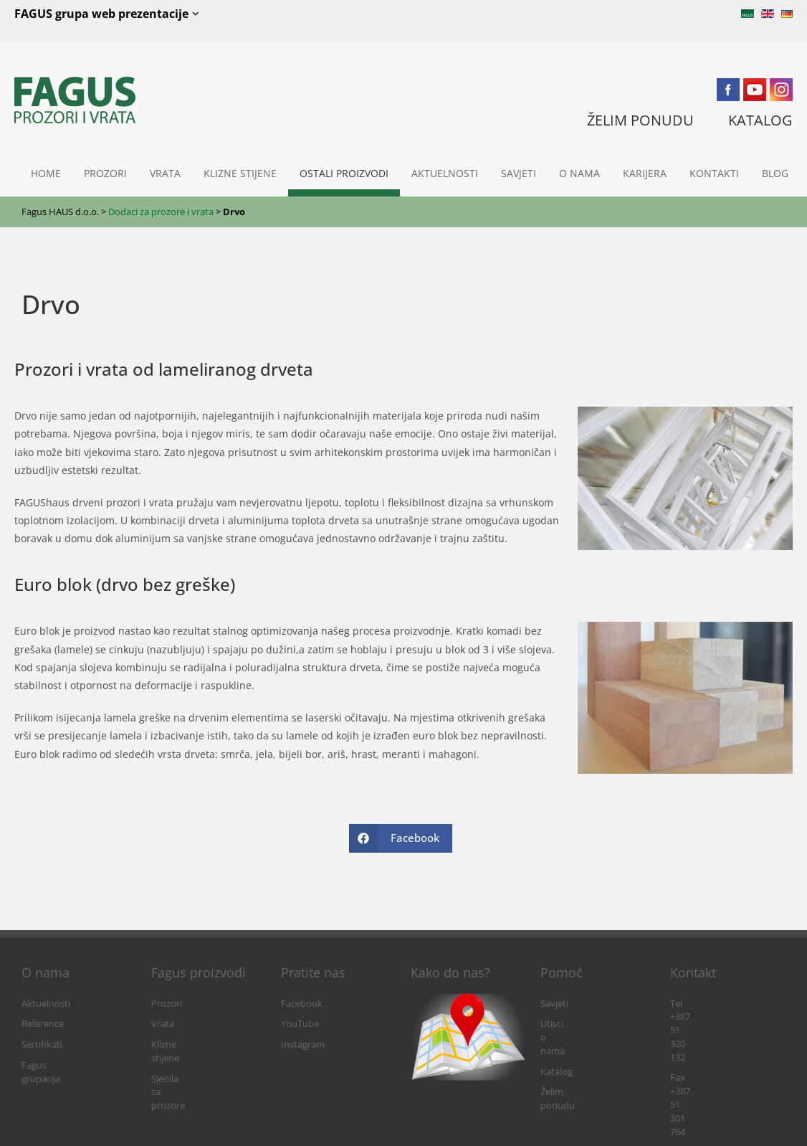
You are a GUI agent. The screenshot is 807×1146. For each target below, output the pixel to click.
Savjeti (518, 173)
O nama (579, 173)
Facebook (302, 1003)
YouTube (300, 1024)
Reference (43, 1024)
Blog (775, 173)
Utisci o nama (569, 1024)
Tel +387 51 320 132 (710, 1003)
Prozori (105, 173)
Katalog (556, 1044)
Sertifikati (42, 1044)
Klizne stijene (240, 173)
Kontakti (714, 173)
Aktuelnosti (444, 173)
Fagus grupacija (54, 1065)
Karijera (645, 173)
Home (46, 173)
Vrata (165, 173)
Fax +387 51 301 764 (712, 1024)
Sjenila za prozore (188, 1065)
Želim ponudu (570, 1065)
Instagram (303, 1044)
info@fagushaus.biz (711, 1044)
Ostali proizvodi (344, 173)
